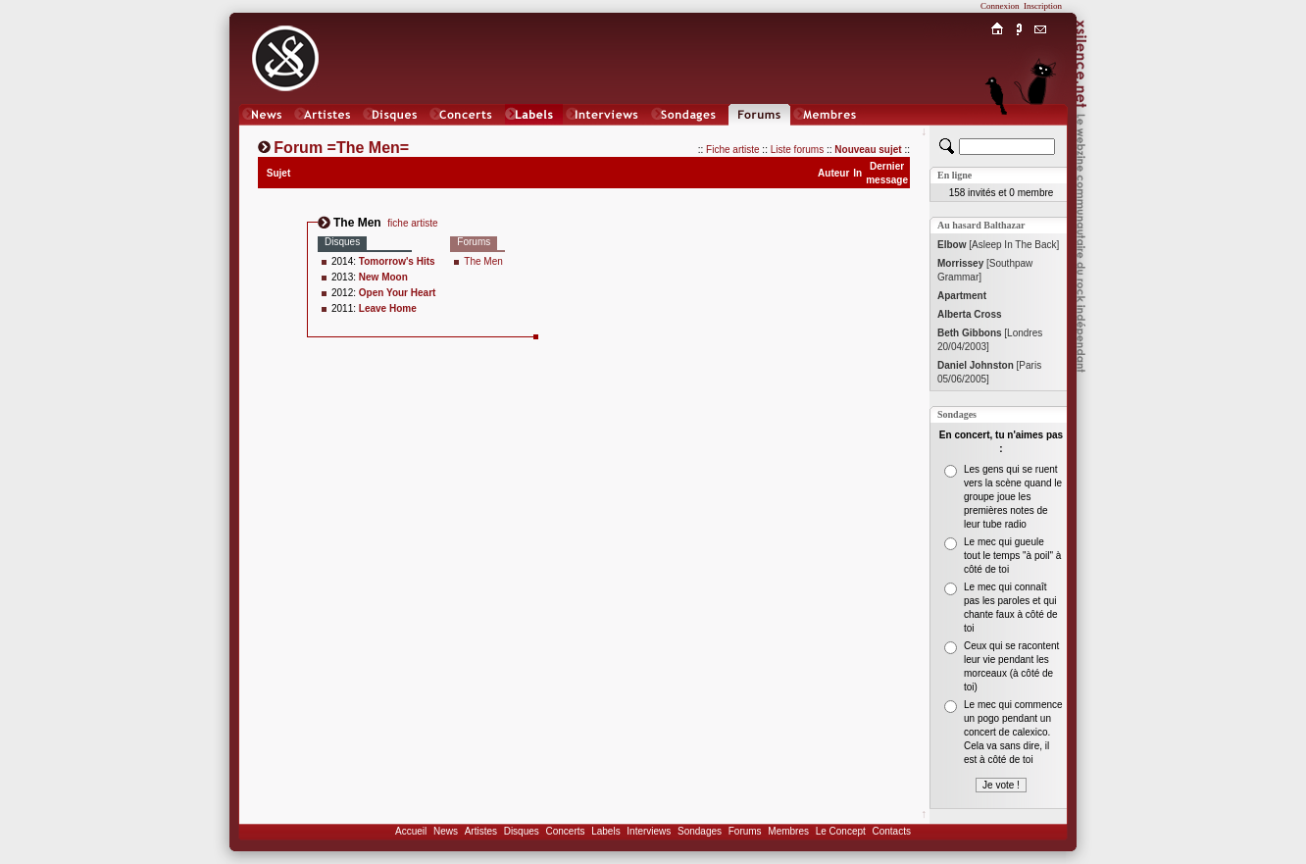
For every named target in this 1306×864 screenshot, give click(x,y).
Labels (605, 831)
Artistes (481, 831)
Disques (521, 831)
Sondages (700, 831)
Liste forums (797, 149)
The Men (483, 261)
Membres (788, 831)
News (445, 831)
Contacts (891, 831)
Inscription (1043, 6)
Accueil (411, 831)
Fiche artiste (732, 149)
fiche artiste (412, 223)
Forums (745, 831)
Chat (1040, 133)
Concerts (564, 831)
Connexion (1000, 6)
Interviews (649, 831)
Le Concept (841, 831)
